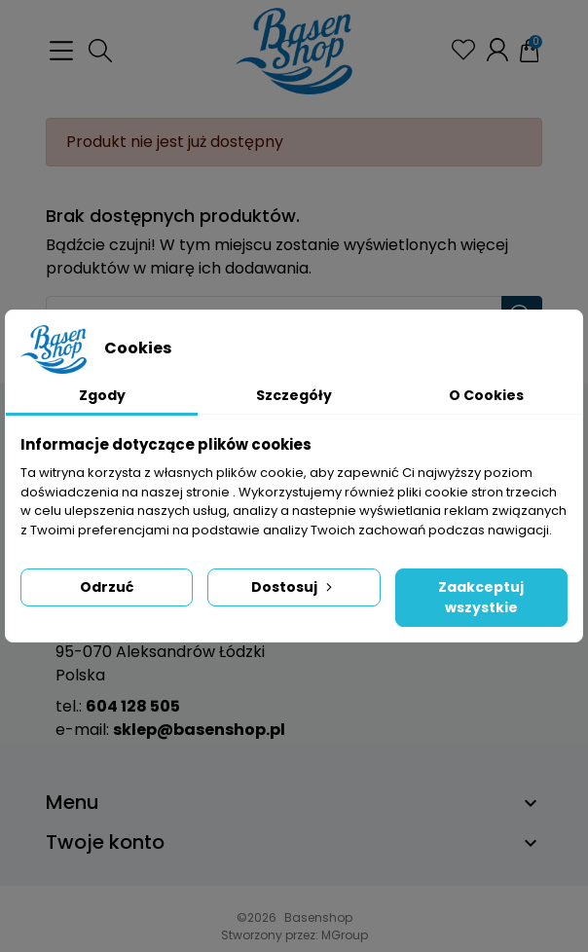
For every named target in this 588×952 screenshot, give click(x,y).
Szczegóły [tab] (294, 395)
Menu (72, 802)
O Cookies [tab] (486, 395)
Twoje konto (105, 842)
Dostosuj (293, 587)
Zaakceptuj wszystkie (481, 597)
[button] (100, 50)
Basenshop (318, 917)
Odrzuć (106, 587)
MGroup (344, 935)
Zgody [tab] (102, 395)
